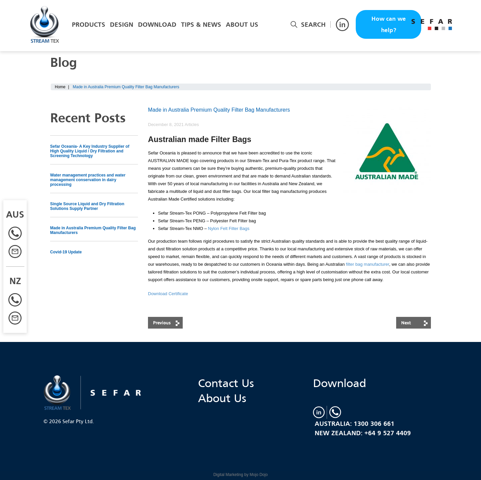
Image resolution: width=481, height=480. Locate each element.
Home (60, 87)
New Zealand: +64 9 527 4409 (363, 433)
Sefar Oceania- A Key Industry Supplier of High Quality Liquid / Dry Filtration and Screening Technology (89, 151)
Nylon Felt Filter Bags (229, 228)
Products (88, 24)
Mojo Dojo (259, 474)
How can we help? (388, 24)
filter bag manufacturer (367, 264)
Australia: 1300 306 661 (354, 423)
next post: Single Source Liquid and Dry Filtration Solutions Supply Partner (413, 323)
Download (157, 24)
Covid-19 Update (66, 252)
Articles (192, 124)
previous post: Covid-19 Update (165, 323)
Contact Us (226, 382)
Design (121, 24)
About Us (242, 24)
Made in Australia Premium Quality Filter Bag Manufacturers (93, 230)
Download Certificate (168, 293)
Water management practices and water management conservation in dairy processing (88, 180)
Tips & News (201, 24)
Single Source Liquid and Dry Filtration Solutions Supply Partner (87, 206)
